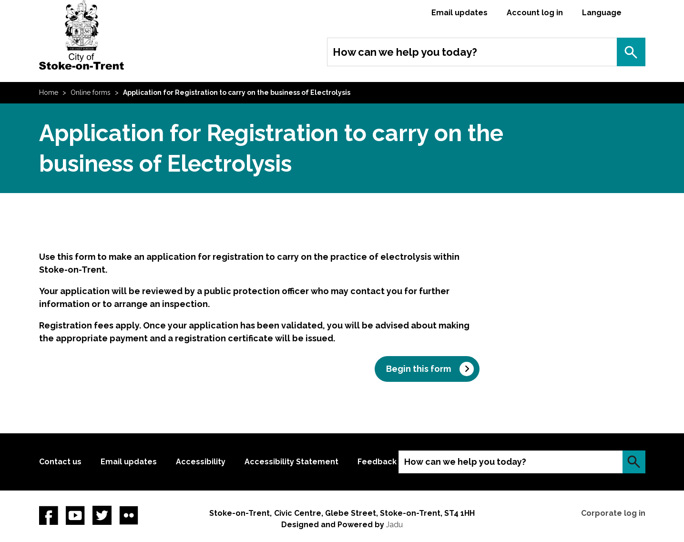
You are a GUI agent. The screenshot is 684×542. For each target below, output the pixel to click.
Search (631, 52)
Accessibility (200, 461)
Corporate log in (613, 513)
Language (602, 12)
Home (48, 92)
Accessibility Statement (291, 461)
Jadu (394, 524)
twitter (102, 515)
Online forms (91, 92)
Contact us (60, 461)
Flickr (128, 515)
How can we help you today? (405, 52)
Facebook (48, 515)
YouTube (75, 515)
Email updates (459, 12)
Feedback (377, 461)
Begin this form (418, 369)
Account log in (535, 12)
